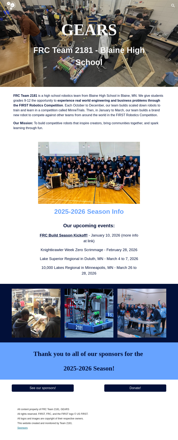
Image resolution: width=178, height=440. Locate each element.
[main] (89, 43)
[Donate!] (135, 388)
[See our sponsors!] (43, 388)
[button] (173, 6)
